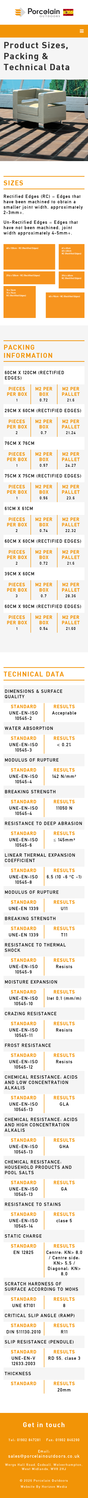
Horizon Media (54, 1486)
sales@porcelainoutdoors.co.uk (44, 1456)
